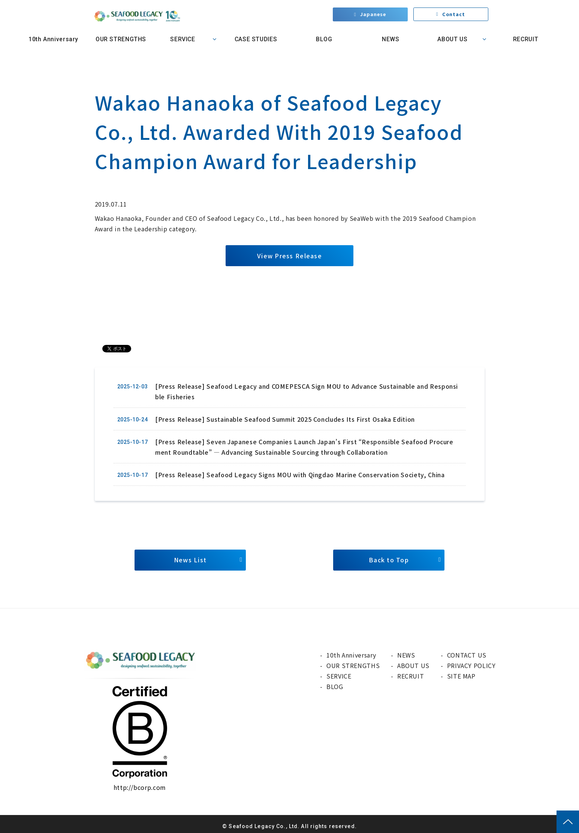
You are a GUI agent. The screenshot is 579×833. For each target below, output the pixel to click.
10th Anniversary (53, 39)
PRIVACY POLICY (471, 665)
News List (190, 560)
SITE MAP (461, 675)
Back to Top (389, 560)
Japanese (373, 15)
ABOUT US (452, 39)
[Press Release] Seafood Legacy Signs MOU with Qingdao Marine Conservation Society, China (299, 474)
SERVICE (182, 39)
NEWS (390, 39)
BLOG (323, 39)
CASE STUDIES (256, 39)
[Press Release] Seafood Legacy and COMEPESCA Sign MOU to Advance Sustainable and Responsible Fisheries (306, 391)
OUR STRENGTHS (120, 39)
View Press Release (289, 255)
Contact (453, 15)
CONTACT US (466, 654)
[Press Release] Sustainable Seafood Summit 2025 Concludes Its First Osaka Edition (285, 419)
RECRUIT (526, 39)
